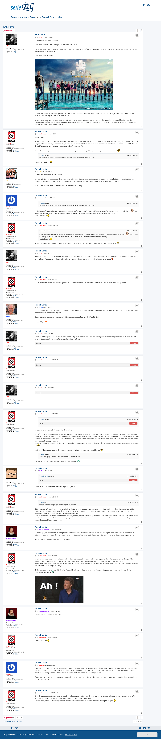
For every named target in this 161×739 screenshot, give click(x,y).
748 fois (17, 151)
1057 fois (15, 150)
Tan (7, 180)
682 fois (17, 487)
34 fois (16, 187)
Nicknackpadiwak (11, 538)
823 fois (15, 544)
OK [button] (147, 735)
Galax (7, 46)
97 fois (14, 322)
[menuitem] (144, 5)
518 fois (17, 53)
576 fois (15, 51)
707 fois (17, 545)
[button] (142, 30)
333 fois (15, 214)
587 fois (17, 215)
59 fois (16, 323)
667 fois (15, 485)
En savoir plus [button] (71, 735)
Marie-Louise (9, 143)
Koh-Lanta (9, 26)
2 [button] (139, 30)
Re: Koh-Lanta (41, 131)
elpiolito (8, 207)
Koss (7, 480)
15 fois (14, 186)
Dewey (8, 316)
